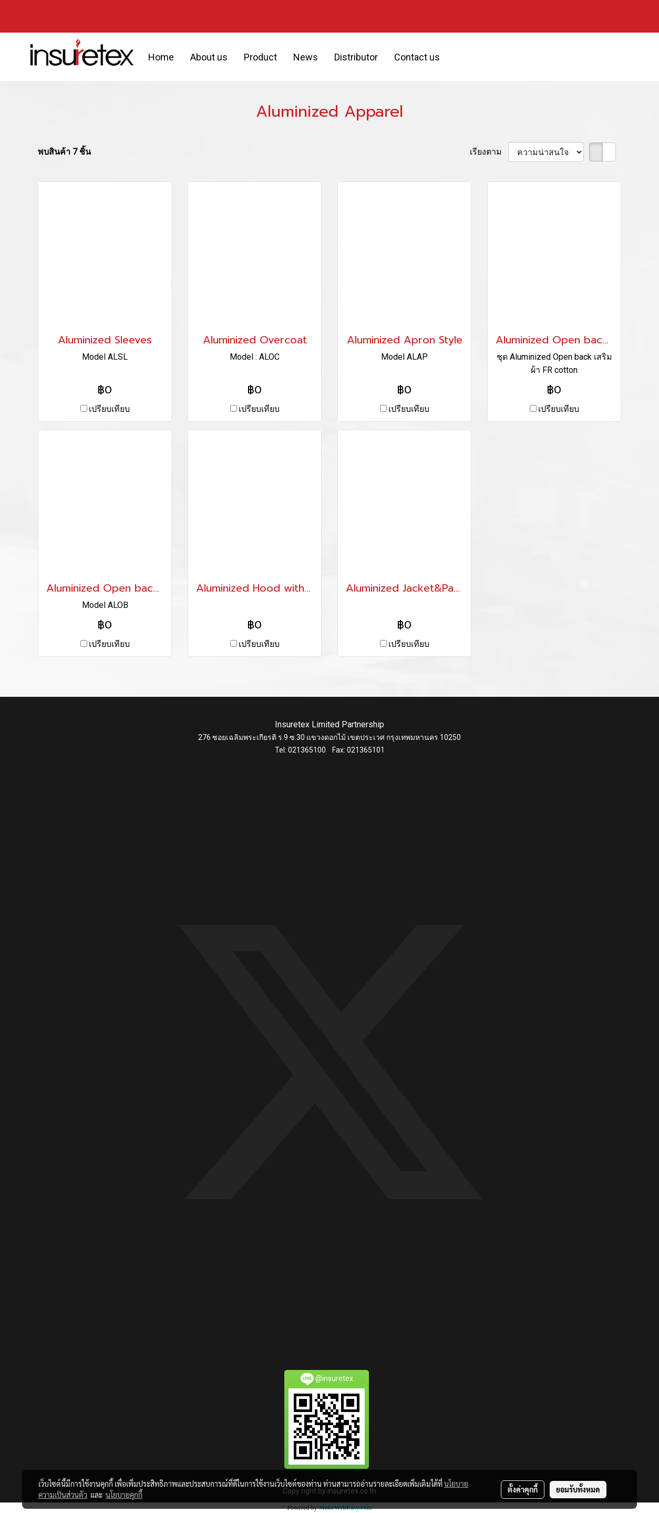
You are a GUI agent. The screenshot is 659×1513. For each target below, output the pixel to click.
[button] (457, 57)
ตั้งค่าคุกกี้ (523, 1489)
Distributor (356, 57)
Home (161, 57)
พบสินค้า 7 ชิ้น (64, 152)
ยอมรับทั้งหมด (578, 1489)
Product (260, 57)
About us (209, 57)
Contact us (417, 57)
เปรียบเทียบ (109, 409)
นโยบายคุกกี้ (124, 1494)
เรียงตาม (489, 152)
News (305, 57)
